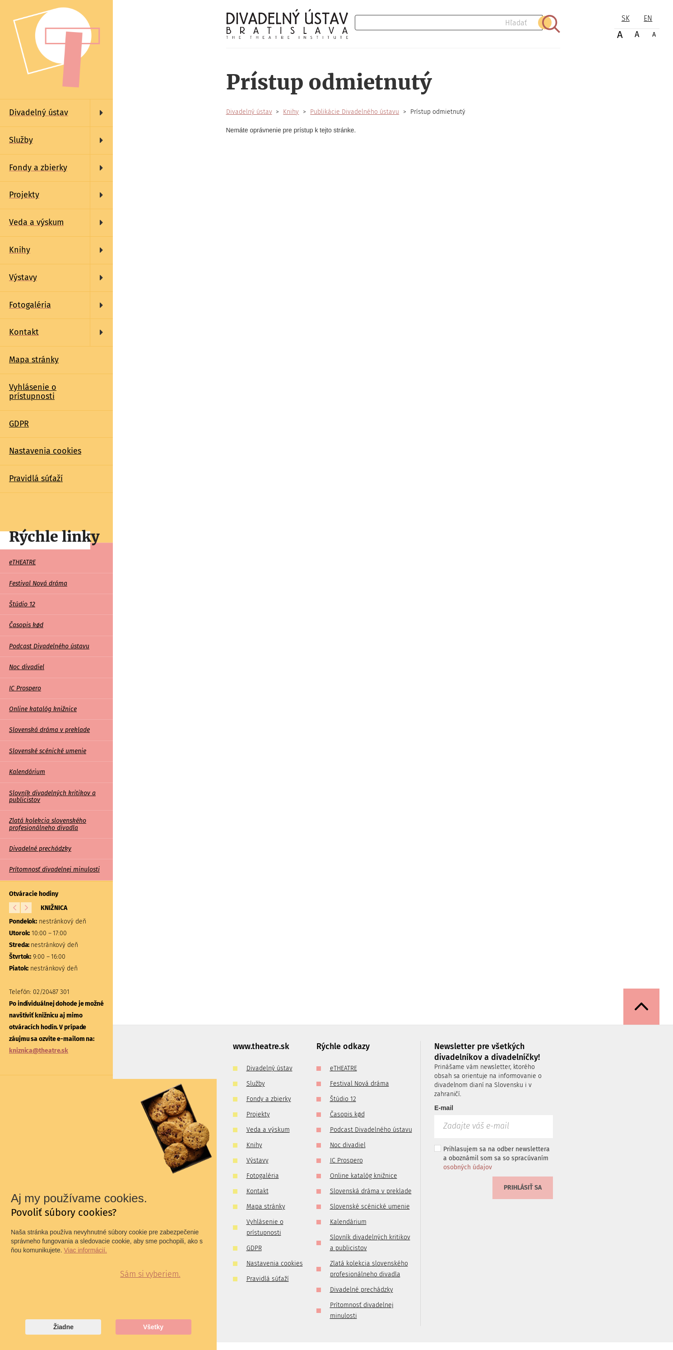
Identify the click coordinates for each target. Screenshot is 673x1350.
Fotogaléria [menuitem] (262, 1176)
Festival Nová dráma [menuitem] (38, 583)
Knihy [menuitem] (254, 1145)
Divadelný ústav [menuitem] (269, 1068)
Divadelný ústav (249, 112)
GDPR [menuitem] (19, 424)
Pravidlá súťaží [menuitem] (36, 478)
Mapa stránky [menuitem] (34, 360)
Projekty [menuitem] (258, 1114)
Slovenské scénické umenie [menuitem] (47, 751)
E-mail (443, 1107)
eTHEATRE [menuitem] (22, 562)
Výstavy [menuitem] (257, 1160)
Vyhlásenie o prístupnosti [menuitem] (32, 391)
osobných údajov (467, 1167)
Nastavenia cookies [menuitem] (45, 451)
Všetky (153, 1327)
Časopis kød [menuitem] (26, 625)
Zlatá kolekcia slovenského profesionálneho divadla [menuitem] (47, 824)
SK (626, 18)
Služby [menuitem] (255, 1084)
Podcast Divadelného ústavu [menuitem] (49, 646)
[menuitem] (56, 113)
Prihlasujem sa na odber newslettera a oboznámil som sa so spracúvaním (492, 1158)
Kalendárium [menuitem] (27, 772)
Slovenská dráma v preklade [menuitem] (49, 730)
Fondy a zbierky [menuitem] (268, 1099)
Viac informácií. (85, 1250)
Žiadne (63, 1327)
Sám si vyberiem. (150, 1274)
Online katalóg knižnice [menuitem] (43, 709)
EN (648, 18)
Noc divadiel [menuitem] (26, 667)
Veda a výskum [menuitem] (268, 1130)
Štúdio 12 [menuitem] (22, 604)
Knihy (291, 112)
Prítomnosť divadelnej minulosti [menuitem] (54, 869)
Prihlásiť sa (523, 1187)
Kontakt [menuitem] (257, 1191)
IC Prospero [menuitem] (25, 688)
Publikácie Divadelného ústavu (354, 112)
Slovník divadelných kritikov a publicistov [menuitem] (52, 796)
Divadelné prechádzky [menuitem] (40, 849)
